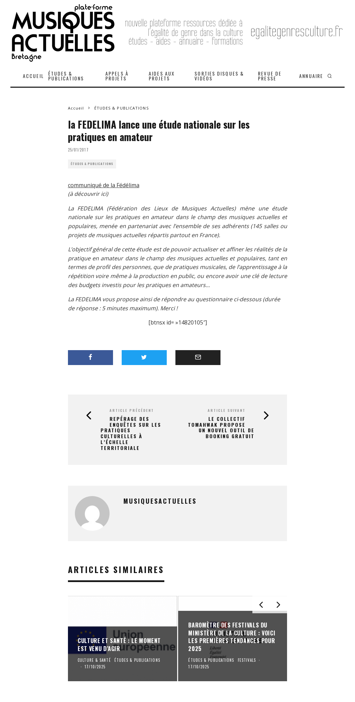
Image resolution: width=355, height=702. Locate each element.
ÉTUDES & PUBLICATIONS (66, 76)
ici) (104, 194)
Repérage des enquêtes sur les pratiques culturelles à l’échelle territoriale (131, 433)
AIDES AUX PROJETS (162, 76)
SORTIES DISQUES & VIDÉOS (219, 76)
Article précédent (132, 410)
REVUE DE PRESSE (270, 76)
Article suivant (226, 410)
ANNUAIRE (311, 75)
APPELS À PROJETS (117, 76)
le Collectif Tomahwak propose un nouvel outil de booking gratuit (221, 427)
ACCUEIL (33, 75)
